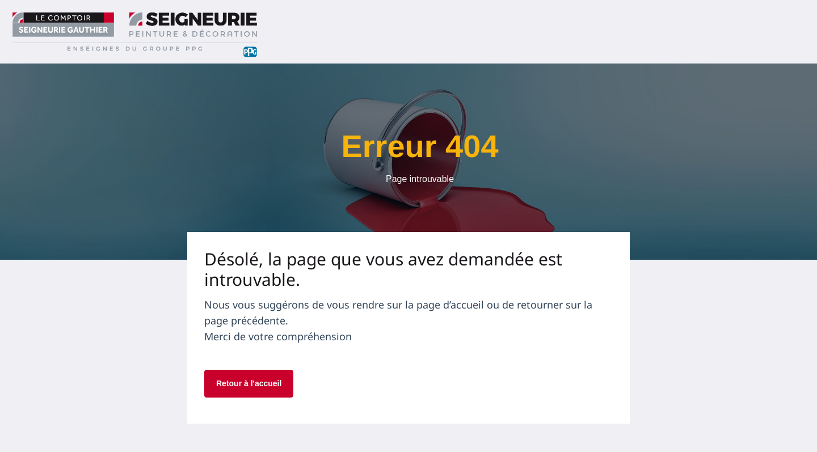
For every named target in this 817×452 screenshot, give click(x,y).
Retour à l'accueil (248, 383)
